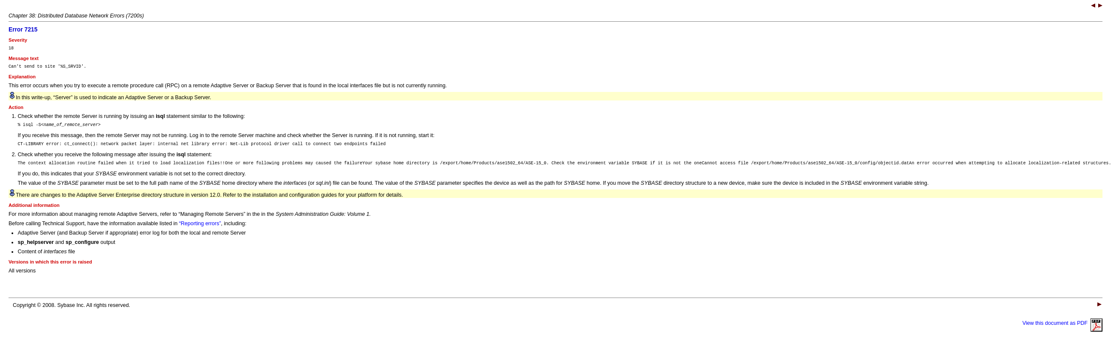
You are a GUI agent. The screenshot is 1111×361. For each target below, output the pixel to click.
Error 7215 (23, 29)
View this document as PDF (1062, 329)
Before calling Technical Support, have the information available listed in (94, 230)
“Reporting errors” (200, 230)
